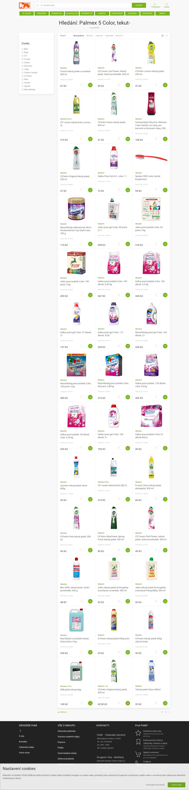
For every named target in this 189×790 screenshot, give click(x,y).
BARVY (162, 13)
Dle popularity (78, 36)
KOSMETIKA (57, 13)
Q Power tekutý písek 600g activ (114, 638)
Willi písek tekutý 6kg (70, 689)
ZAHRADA (132, 13)
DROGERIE (41, 13)
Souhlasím (176, 785)
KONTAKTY (102, 725)
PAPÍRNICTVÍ (87, 13)
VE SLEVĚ (26, 13)
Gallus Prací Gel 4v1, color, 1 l (112, 176)
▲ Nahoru (62, 712)
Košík (166, 5)
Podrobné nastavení (155, 785)
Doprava (61, 742)
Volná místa (24, 752)
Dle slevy (90, 36)
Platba (60, 747)
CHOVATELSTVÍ (72, 13)
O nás (21, 736)
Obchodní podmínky (67, 731)
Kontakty (23, 741)
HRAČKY (102, 13)
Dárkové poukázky (66, 759)
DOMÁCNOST (117, 13)
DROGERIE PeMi (28, 725)
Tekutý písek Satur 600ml (148, 689)
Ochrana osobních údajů (68, 736)
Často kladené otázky (67, 753)
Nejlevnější (109, 36)
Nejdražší (99, 36)
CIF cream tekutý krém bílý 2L (112, 485)
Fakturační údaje (26, 747)
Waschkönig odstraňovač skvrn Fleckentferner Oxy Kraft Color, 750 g (75, 230)
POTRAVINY (147, 13)
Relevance (119, 36)
